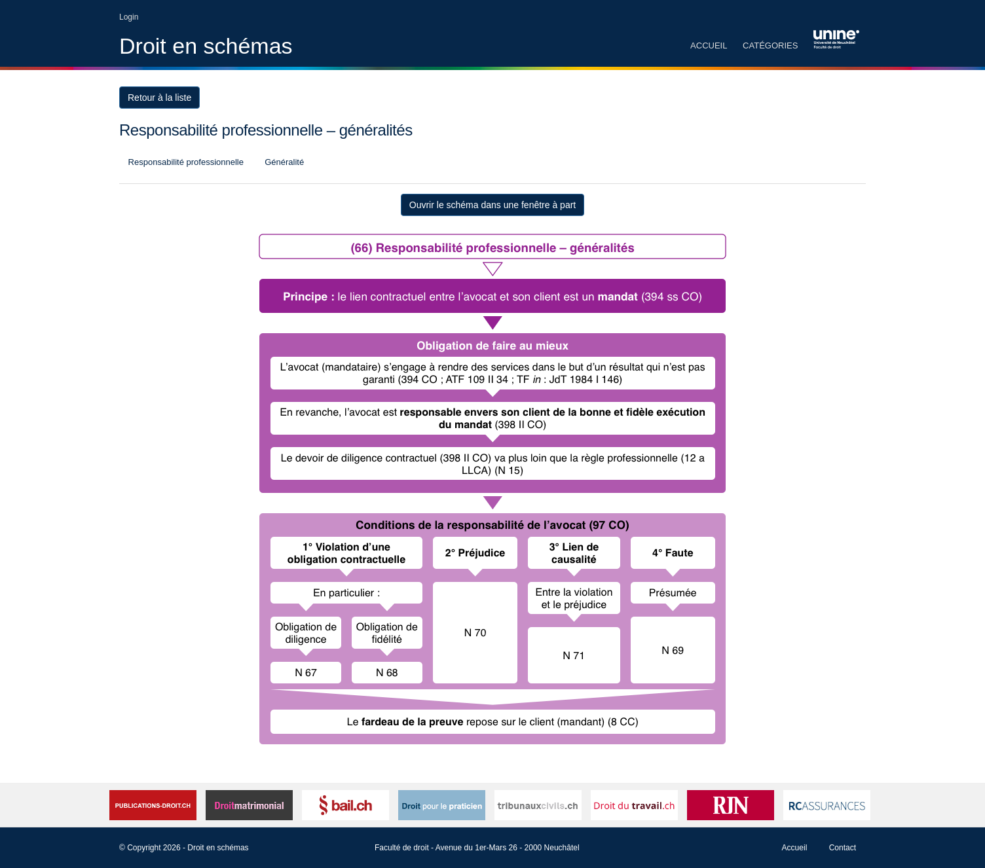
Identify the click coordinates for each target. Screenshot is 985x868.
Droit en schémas (206, 46)
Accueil (708, 45)
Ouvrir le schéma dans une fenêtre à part (492, 205)
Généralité (284, 162)
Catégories (770, 45)
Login (128, 17)
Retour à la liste (159, 97)
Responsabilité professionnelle (185, 162)
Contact (842, 847)
